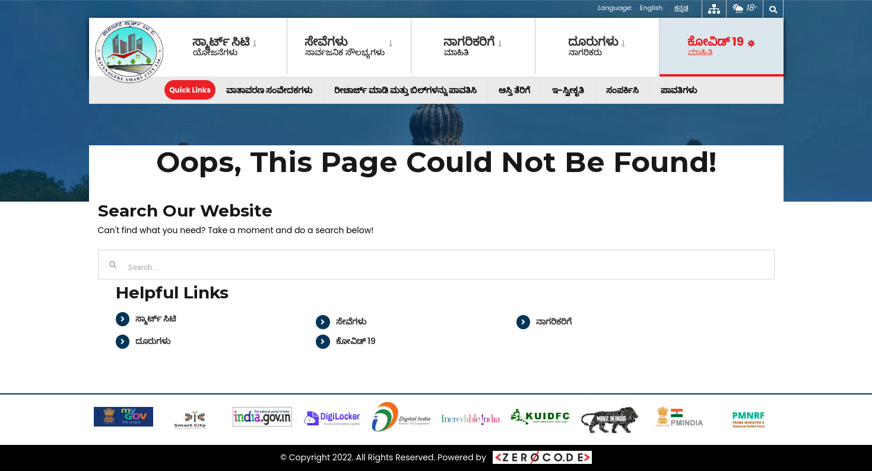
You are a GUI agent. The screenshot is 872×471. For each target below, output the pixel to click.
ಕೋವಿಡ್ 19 (356, 341)
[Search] (113, 264)
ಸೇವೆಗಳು (351, 321)
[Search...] (436, 264)
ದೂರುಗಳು (152, 341)
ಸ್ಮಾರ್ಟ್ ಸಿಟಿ (155, 318)
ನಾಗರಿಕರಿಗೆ (554, 321)
